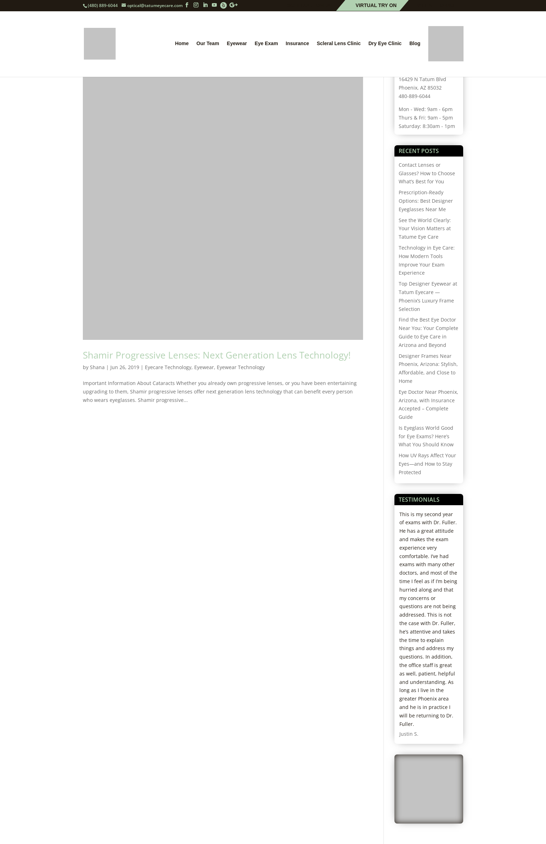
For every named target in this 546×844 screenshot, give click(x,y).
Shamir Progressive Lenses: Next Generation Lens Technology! (217, 355)
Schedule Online (311, 5)
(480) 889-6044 (103, 5)
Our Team (207, 43)
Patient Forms (434, 5)
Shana (97, 367)
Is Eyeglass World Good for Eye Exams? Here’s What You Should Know (426, 436)
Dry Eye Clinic (384, 43)
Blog (414, 43)
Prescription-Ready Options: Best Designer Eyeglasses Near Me (426, 201)
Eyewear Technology (241, 367)
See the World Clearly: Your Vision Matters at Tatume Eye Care (425, 228)
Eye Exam (266, 43)
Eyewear (237, 43)
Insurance (297, 43)
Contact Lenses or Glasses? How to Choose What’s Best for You (427, 173)
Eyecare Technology (168, 367)
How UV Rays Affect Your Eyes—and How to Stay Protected (427, 464)
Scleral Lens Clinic (339, 43)
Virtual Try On (376, 5)
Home (182, 43)
